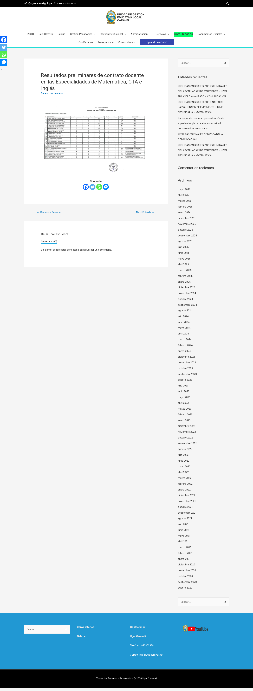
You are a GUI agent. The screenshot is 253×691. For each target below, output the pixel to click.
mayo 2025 (184, 261)
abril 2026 (183, 198)
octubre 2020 (185, 579)
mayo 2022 (184, 469)
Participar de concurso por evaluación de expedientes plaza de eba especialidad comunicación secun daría (201, 126)
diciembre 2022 (186, 429)
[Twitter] (92, 190)
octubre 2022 (185, 440)
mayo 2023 (184, 400)
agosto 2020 (185, 590)
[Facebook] (86, 190)
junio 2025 (183, 255)
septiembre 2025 (187, 238)
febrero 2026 (185, 209)
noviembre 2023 (187, 365)
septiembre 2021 (187, 515)
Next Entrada (145, 215)
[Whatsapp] (99, 190)
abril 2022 (183, 475)
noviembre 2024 (187, 296)
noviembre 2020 (187, 573)
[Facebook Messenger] (106, 190)
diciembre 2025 (186, 221)
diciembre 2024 (186, 290)
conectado (73, 252)
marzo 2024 (184, 342)
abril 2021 (183, 544)
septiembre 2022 (187, 446)
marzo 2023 (184, 411)
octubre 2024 (185, 302)
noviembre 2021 (187, 504)
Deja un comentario (52, 96)
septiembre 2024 (187, 307)
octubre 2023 (185, 371)
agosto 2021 (185, 521)
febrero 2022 (185, 486)
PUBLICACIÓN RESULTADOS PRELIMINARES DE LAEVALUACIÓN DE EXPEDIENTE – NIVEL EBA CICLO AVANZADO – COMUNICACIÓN (203, 94)
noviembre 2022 (187, 434)
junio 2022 (183, 463)
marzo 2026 (184, 203)
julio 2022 (183, 458)
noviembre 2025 (187, 227)
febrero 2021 (185, 556)
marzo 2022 (184, 481)
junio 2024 (183, 325)
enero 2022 (184, 492)
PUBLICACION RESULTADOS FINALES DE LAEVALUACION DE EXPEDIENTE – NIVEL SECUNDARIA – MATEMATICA (201, 110)
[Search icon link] (227, 3)
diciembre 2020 (186, 567)
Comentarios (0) (49, 244)
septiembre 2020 (187, 585)
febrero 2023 (185, 417)
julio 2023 (183, 388)
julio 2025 (183, 250)
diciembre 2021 (186, 498)
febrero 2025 (185, 279)
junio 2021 (183, 533)
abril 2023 (183, 406)
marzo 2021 (184, 550)
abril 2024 (183, 336)
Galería (81, 639)
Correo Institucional (65, 3)
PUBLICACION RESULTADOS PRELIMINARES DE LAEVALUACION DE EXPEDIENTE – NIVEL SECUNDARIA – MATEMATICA (203, 153)
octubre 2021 (185, 510)
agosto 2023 (185, 382)
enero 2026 (184, 215)
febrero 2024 (185, 348)
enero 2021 (184, 562)
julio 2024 (183, 319)
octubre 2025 (185, 232)
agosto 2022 (185, 452)
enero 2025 (184, 284)
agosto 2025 (185, 244)
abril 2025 (183, 267)
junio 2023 (183, 394)
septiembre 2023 (187, 377)
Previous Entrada (49, 215)
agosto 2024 (185, 313)
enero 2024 (184, 354)
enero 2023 (184, 423)
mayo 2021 (184, 538)
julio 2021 (183, 527)
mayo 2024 (184, 331)
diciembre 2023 (186, 359)
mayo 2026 (184, 192)
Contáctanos (137, 630)
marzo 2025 (184, 273)
